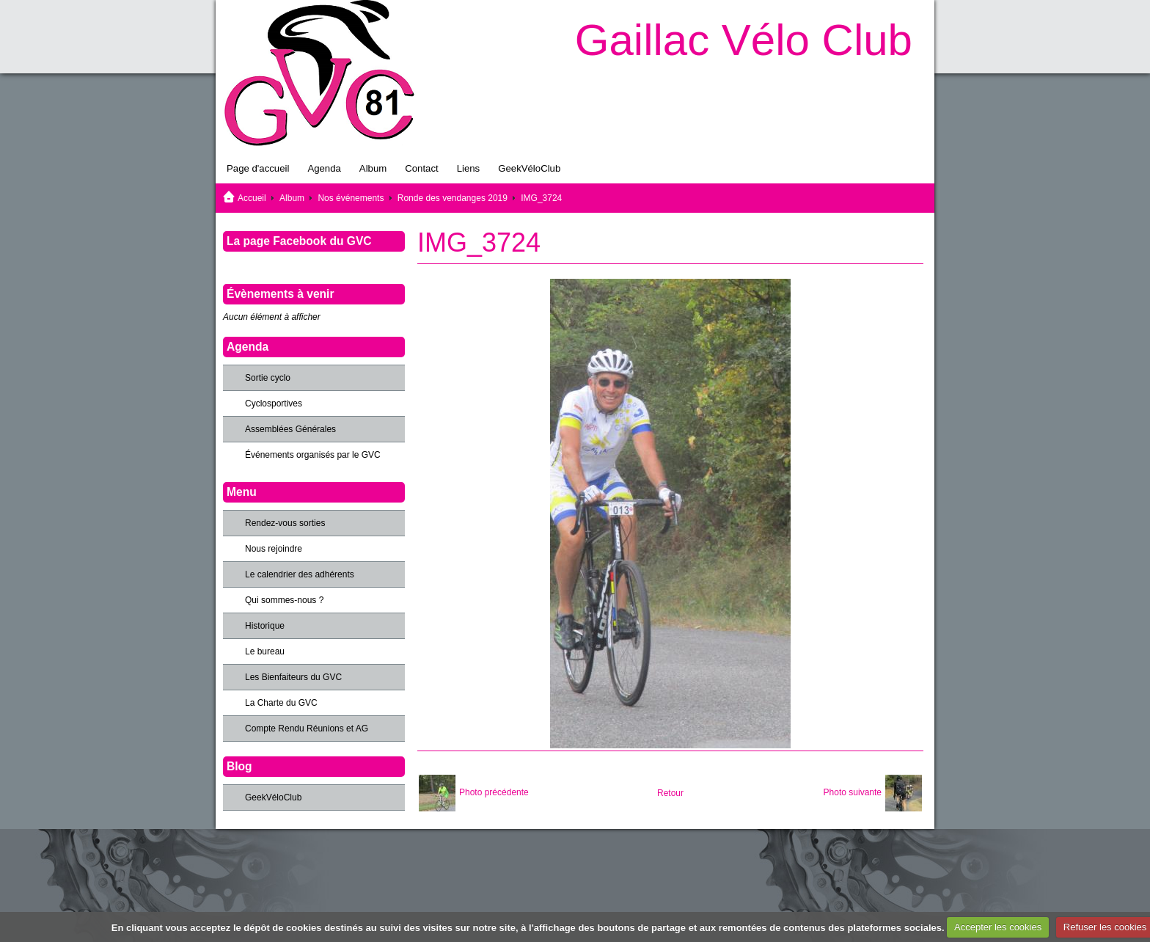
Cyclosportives (273, 403)
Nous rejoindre (273, 549)
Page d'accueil (258, 168)
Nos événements (351, 198)
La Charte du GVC (281, 703)
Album (373, 168)
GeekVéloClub (529, 168)
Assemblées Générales (290, 429)
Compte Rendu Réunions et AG (306, 728)
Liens (468, 168)
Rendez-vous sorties (285, 523)
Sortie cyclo (267, 378)
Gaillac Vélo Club (743, 40)
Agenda (323, 168)
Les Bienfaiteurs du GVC (293, 677)
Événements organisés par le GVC (313, 455)
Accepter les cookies (997, 926)
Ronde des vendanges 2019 (453, 198)
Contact (421, 168)
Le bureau (265, 651)
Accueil (252, 198)
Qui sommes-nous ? (284, 600)
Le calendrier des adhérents (299, 574)
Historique (265, 626)
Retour (670, 793)
